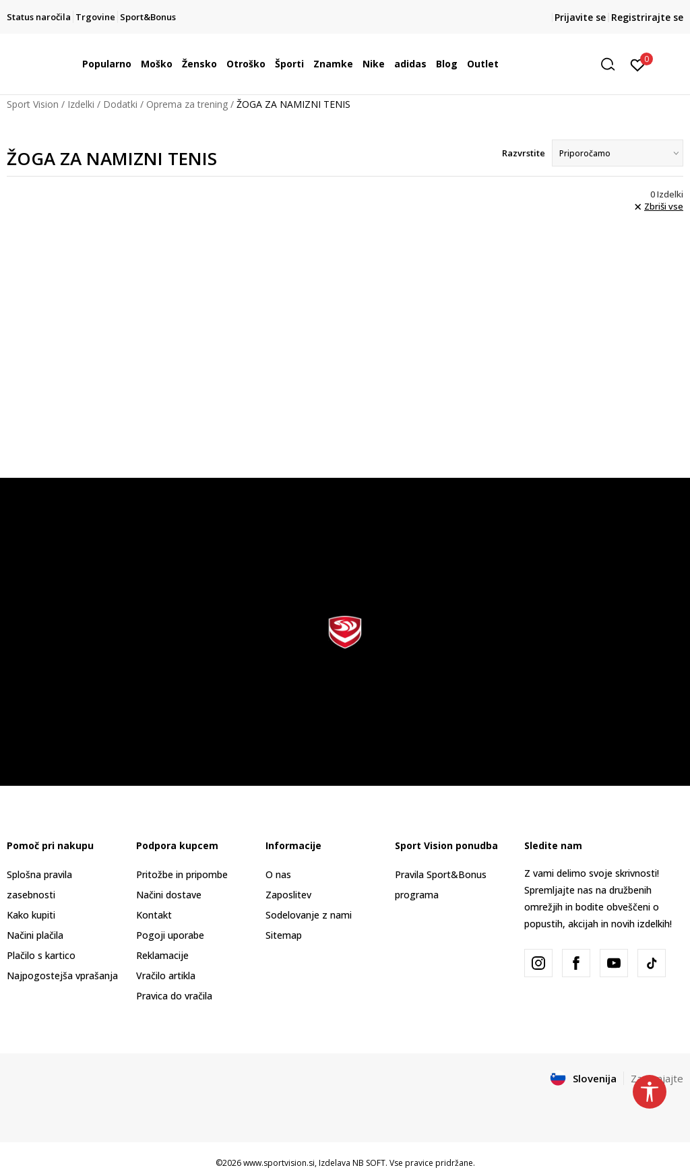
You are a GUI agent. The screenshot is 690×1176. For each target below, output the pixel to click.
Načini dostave (168, 894)
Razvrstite (523, 153)
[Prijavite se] (637, 64)
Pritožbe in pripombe (182, 874)
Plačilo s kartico (41, 955)
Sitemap (283, 935)
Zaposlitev (288, 894)
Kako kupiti (31, 914)
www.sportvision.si (279, 1163)
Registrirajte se (647, 17)
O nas (278, 874)
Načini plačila (35, 935)
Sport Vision (33, 104)
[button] (612, 64)
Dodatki (120, 104)
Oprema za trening (187, 104)
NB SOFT (368, 1163)
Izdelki (80, 104)
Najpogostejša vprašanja (62, 975)
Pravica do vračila (174, 995)
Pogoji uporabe (170, 935)
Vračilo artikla (165, 975)
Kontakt (154, 914)
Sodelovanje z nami (308, 914)
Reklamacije (162, 955)
